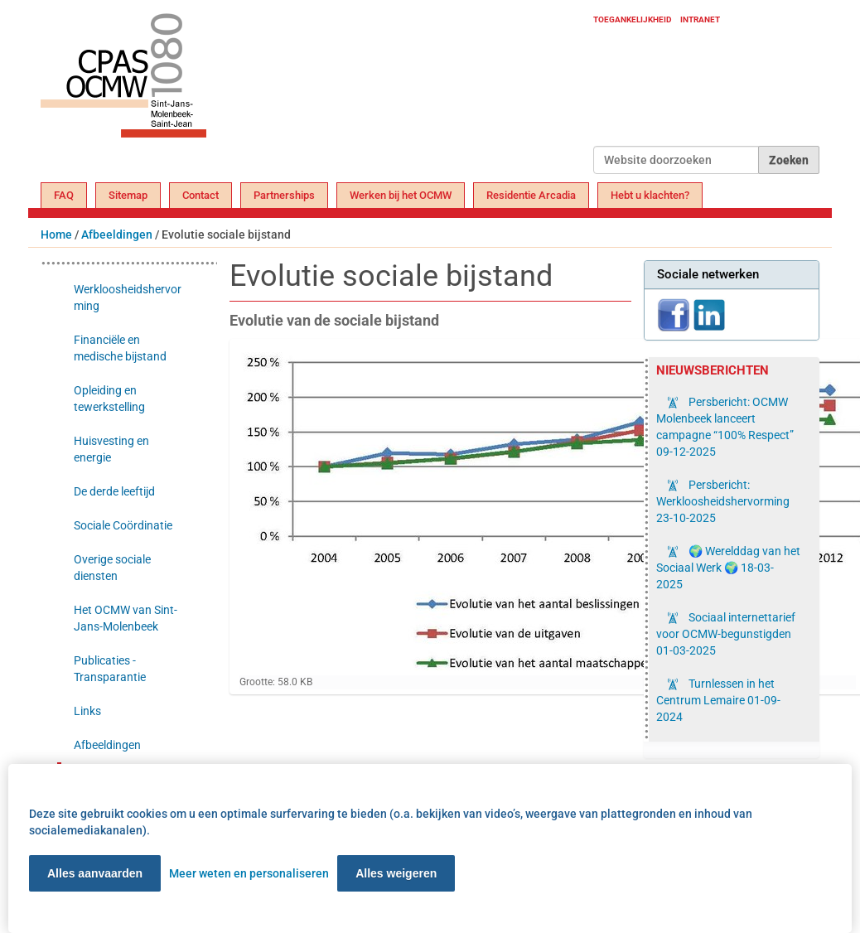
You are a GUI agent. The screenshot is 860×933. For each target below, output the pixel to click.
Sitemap (128, 195)
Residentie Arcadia (531, 195)
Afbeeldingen (116, 234)
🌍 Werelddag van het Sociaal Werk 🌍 (728, 567)
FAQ (64, 195)
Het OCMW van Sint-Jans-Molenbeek (125, 618)
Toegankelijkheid (632, 19)
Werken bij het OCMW (401, 195)
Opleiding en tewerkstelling (109, 398)
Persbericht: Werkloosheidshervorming (723, 501)
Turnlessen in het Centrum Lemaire (718, 700)
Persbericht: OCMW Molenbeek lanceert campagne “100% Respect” (725, 426)
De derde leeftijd (114, 491)
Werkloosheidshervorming (127, 297)
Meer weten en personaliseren (249, 873)
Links (87, 711)
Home (56, 234)
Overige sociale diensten (112, 568)
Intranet (700, 19)
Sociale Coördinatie (123, 525)
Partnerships (284, 195)
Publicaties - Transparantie (110, 669)
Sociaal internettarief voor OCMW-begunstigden (725, 634)
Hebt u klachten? (650, 195)
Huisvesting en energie (111, 449)
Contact (200, 195)
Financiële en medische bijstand (120, 348)
